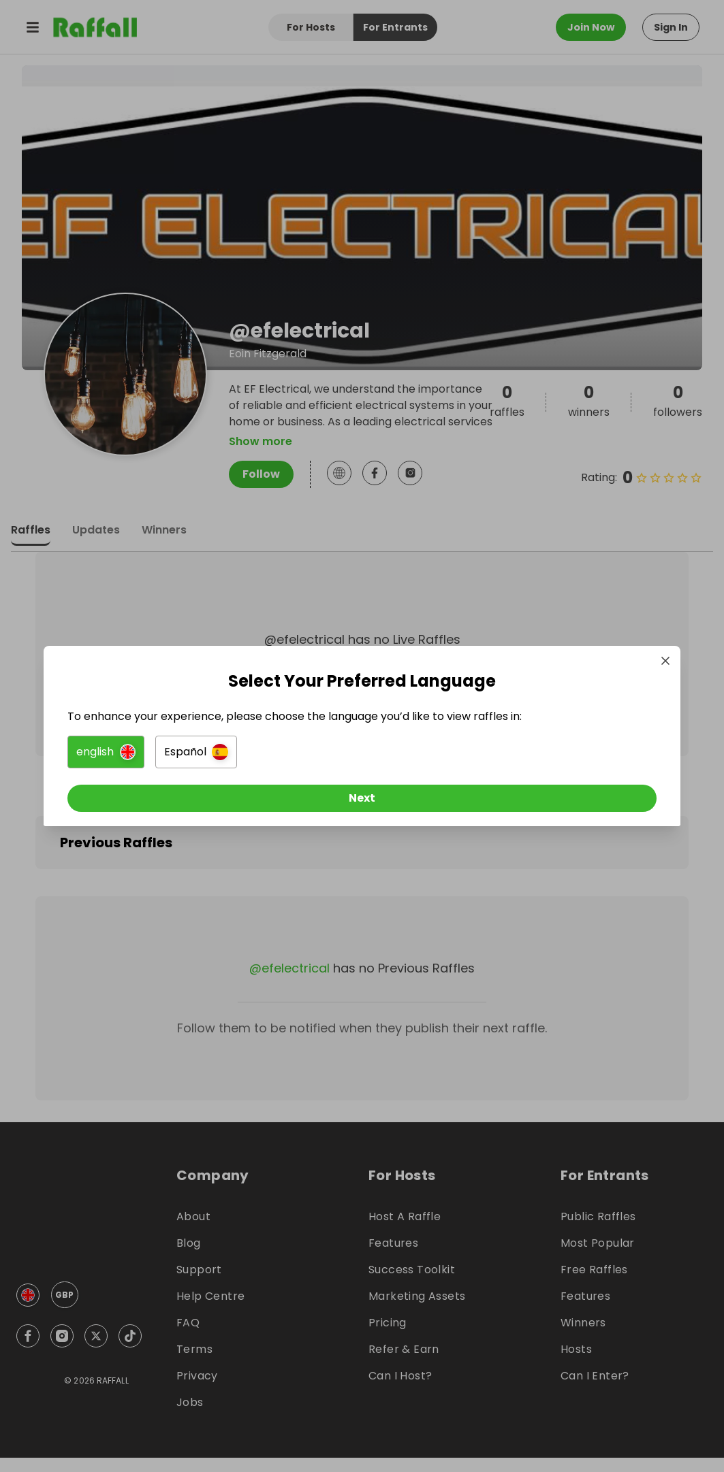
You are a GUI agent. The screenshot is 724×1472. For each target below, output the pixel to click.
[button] (210, 756)
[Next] (362, 803)
